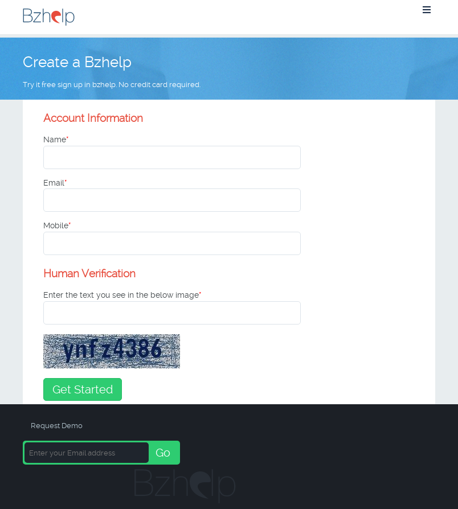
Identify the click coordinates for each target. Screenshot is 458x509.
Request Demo (57, 425)
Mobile (57, 225)
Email (55, 182)
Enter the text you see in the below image (122, 294)
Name (56, 139)
